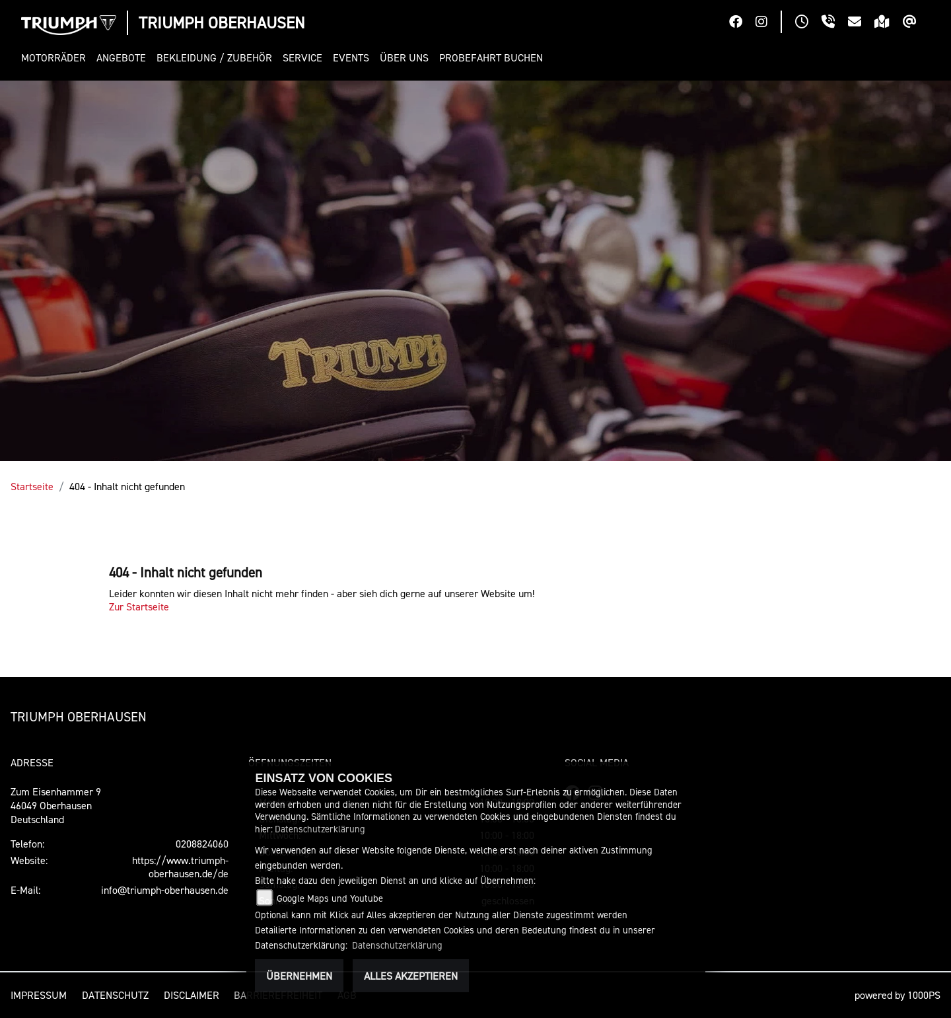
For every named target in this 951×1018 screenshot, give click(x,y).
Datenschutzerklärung (320, 828)
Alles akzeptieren (411, 975)
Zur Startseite (139, 606)
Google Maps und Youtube (330, 898)
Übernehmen (299, 975)
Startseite (32, 486)
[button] (56, 58)
